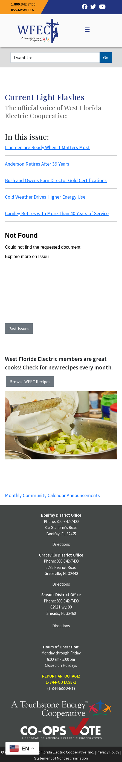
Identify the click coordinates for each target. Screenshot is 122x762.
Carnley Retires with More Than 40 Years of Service (57, 213)
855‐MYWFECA (22, 9)
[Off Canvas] (85, 30)
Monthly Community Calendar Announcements (52, 495)
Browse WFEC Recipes (30, 381)
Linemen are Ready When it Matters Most (47, 147)
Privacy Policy (108, 752)
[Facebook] (83, 7)
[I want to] (55, 57)
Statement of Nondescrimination (61, 758)
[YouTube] (101, 7)
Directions (61, 544)
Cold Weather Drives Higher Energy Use (45, 197)
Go (105, 57)
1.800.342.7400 (23, 4)
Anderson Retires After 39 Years (37, 164)
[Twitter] (92, 7)
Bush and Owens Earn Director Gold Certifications (56, 180)
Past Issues (18, 328)
